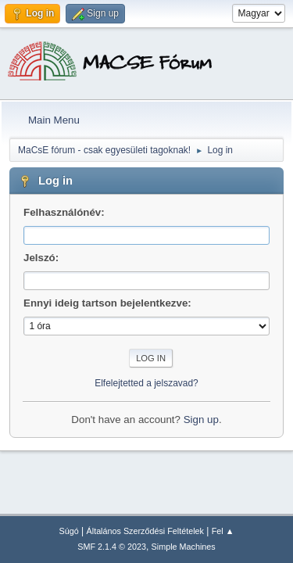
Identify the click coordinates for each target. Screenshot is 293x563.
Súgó (69, 531)
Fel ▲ (223, 531)
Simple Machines (184, 546)
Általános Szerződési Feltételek (145, 531)
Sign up (201, 419)
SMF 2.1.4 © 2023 (111, 546)
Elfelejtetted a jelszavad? (146, 383)
